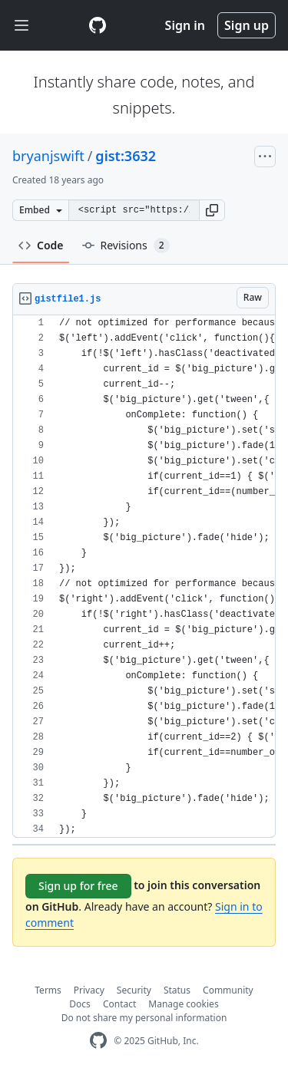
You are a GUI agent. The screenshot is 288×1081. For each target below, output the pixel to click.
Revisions (126, 245)
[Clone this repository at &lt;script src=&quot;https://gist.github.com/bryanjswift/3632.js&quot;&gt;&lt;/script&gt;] (133, 210)
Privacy (89, 990)
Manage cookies (183, 1003)
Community (228, 990)
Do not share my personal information (144, 1017)
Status (177, 990)
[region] (144, 576)
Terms (48, 990)
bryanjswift (48, 156)
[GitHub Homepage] (98, 1040)
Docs (80, 1003)
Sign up (246, 25)
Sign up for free (78, 885)
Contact (119, 1003)
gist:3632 (125, 156)
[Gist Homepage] (97, 25)
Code (41, 245)
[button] (212, 210)
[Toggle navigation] (21, 25)
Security (134, 990)
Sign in (185, 25)
